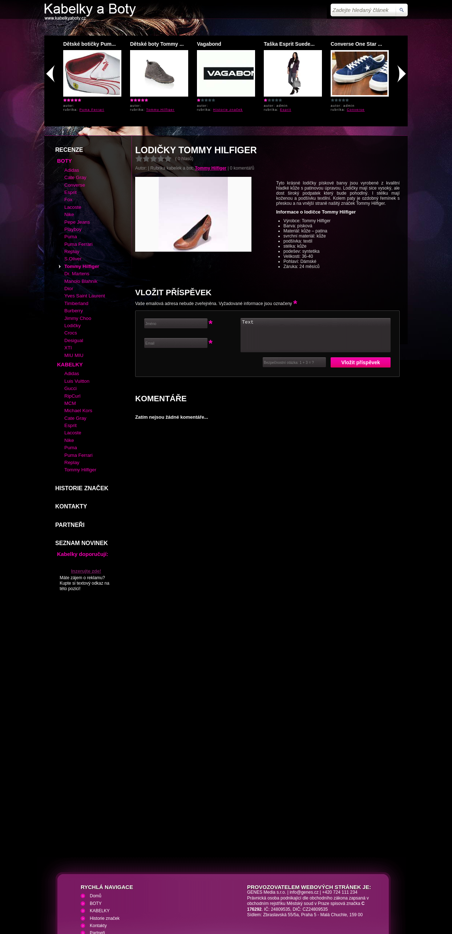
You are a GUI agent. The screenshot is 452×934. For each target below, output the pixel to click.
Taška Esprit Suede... (289, 44)
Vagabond (209, 44)
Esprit (285, 109)
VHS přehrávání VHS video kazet (170, 891)
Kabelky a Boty (109, 891)
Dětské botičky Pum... (89, 44)
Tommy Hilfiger (160, 109)
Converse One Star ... (356, 44)
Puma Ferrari (92, 109)
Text (316, 282)
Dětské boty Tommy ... (157, 44)
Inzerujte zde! (86, 518)
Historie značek (228, 109)
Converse (356, 109)
